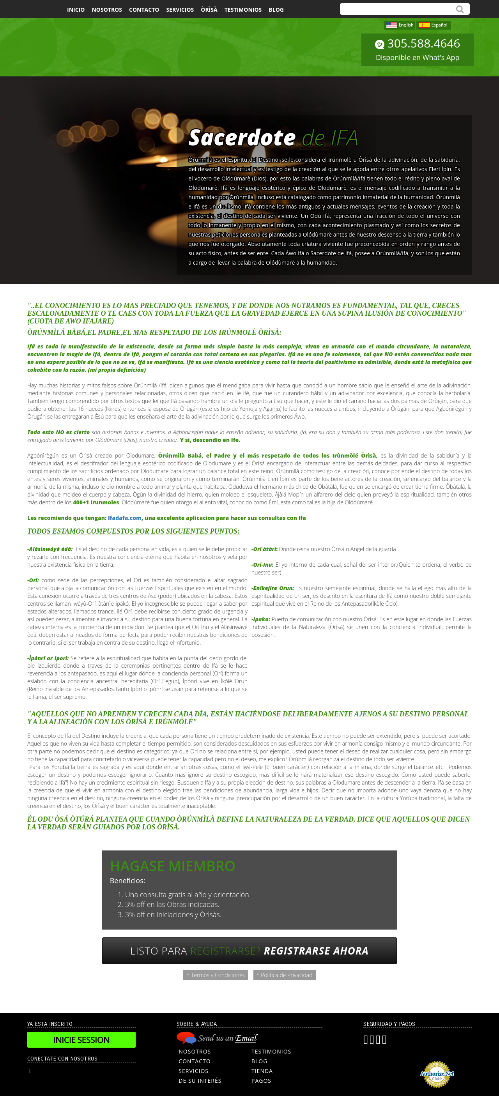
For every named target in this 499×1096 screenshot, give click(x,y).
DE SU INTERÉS (200, 1080)
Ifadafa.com (125, 517)
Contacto (144, 9)
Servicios (180, 9)
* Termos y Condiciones (215, 975)
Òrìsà (209, 9)
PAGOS (261, 1080)
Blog (276, 9)
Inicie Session (81, 1039)
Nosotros (107, 9)
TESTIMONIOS (271, 1051)
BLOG (259, 1061)
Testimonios (243, 9)
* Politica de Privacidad (285, 975)
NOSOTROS (195, 1051)
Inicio (76, 9)
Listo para (249, 951)
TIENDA (262, 1071)
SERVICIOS (194, 1071)
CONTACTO (195, 1061)
